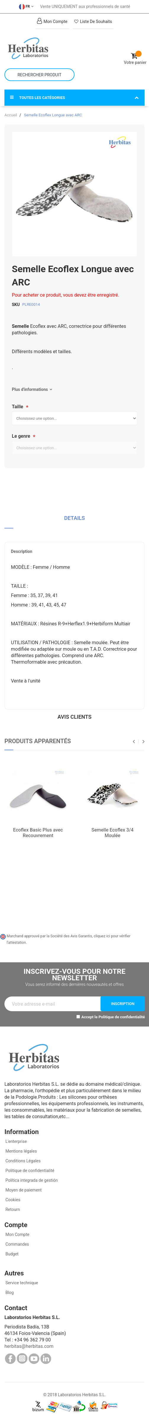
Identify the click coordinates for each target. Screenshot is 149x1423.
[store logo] (39, 48)
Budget (11, 1254)
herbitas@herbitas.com (29, 1346)
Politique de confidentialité (121, 1017)
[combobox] (39, 74)
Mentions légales (20, 1151)
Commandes (16, 1244)
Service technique (21, 1282)
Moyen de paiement (23, 1190)
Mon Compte (16, 1234)
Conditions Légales (22, 1160)
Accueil (10, 115)
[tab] (74, 520)
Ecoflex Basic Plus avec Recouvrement (38, 832)
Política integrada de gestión (31, 1180)
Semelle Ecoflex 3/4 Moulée (112, 832)
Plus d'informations (30, 389)
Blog (9, 1292)
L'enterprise (15, 1141)
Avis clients (75, 717)
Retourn (12, 1209)
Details (74, 518)
